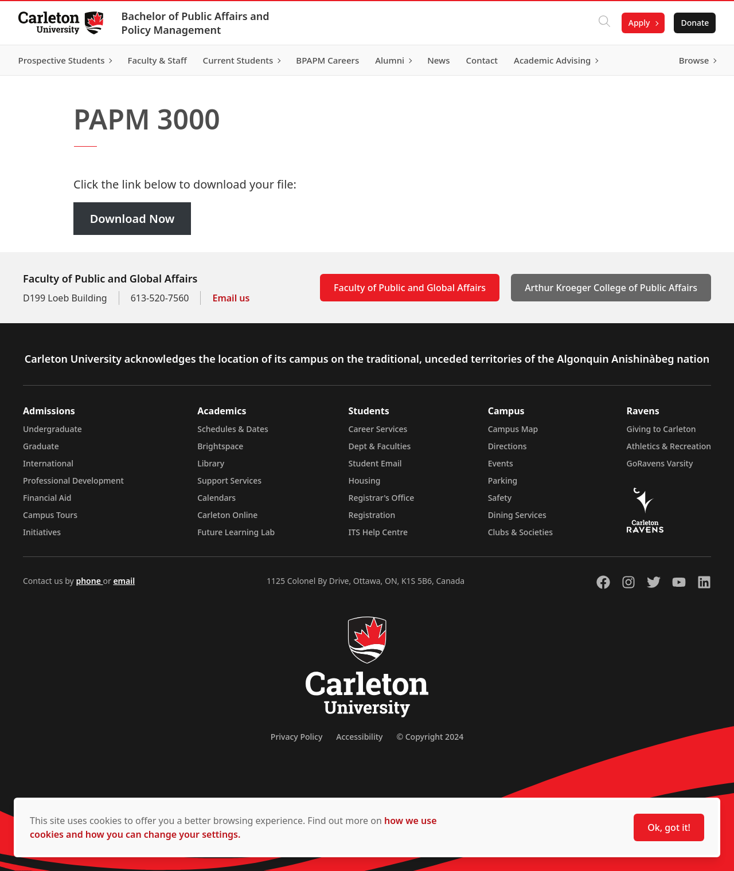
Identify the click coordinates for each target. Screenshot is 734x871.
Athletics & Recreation (669, 446)
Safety (500, 497)
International (48, 463)
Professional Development (73, 480)
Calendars (216, 497)
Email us (230, 298)
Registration (372, 514)
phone (89, 580)
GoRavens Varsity (660, 463)
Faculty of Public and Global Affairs (410, 287)
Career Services (378, 428)
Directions (507, 446)
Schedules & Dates (232, 428)
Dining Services (517, 514)
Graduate (41, 446)
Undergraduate (52, 428)
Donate (695, 22)
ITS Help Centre (378, 532)
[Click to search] (604, 23)
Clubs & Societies (520, 532)
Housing (365, 480)
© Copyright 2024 (429, 736)
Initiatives (42, 532)
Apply (639, 22)
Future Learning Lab (236, 532)
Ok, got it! (668, 827)
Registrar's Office (382, 497)
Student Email (375, 463)
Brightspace (220, 446)
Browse (693, 60)
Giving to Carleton (661, 428)
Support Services (229, 480)
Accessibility (359, 736)
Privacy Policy (296, 736)
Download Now (132, 218)
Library (210, 463)
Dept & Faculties (380, 446)
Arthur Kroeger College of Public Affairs (611, 287)
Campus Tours (50, 514)
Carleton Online (227, 514)
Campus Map (513, 428)
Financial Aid (47, 497)
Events (500, 463)
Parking (503, 480)
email (124, 580)
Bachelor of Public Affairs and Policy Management (196, 23)
